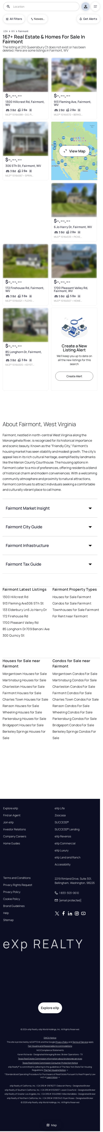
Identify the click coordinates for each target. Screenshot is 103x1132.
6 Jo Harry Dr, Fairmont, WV (73, 227)
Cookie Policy (11, 899)
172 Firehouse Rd (15, 616)
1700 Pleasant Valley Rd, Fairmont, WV (71, 289)
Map (51, 1125)
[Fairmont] (23, 31)
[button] (50, 508)
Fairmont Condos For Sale (72, 693)
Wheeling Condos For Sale (72, 712)
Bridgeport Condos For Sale (73, 725)
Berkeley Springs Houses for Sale (24, 734)
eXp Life (60, 808)
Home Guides (11, 843)
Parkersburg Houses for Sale (24, 718)
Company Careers (14, 836)
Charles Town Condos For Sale (75, 699)
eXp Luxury (61, 850)
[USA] (6, 31)
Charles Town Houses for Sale (25, 699)
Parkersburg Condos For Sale (74, 718)
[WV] (13, 31)
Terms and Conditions (17, 877)
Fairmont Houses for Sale (22, 693)
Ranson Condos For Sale (71, 706)
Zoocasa (60, 815)
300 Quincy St (14, 635)
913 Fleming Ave (15, 603)
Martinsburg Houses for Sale (24, 680)
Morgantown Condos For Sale (74, 673)
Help (6, 913)
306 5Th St (35, 603)
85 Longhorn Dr (14, 629)
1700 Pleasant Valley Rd (21, 622)
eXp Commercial (65, 843)
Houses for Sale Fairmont (71, 597)
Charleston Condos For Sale (73, 686)
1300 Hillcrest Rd (15, 597)
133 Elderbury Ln (15, 610)
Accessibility (62, 864)
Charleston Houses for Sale (24, 686)
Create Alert (74, 376)
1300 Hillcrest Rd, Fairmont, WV (24, 103)
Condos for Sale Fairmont (71, 603)
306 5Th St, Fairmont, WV (23, 166)
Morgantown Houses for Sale (25, 673)
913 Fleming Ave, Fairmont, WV (72, 103)
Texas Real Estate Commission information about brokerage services (50, 1058)
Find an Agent (11, 815)
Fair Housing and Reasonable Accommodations (50, 1046)
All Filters (14, 19)
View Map (74, 151)
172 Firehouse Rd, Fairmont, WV (24, 289)
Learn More (52, 1077)
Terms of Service (80, 1042)
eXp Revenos (63, 836)
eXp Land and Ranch (67, 857)
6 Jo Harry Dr (37, 610)
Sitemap (8, 920)
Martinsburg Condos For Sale (74, 680)
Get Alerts (88, 19)
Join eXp (8, 822)
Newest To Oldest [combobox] (39, 19)
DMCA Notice (50, 1037)
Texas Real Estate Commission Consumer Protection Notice (50, 1062)
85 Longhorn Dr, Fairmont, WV (23, 353)
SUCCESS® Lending (67, 829)
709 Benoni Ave (38, 629)
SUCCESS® (62, 822)
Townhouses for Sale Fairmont (75, 610)
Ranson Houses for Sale (21, 706)
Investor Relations (14, 829)
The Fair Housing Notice (55, 1070)
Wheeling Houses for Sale (22, 712)
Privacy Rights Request (17, 884)
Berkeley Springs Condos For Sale (74, 734)
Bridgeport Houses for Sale (23, 725)
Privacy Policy (11, 892)
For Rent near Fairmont (70, 616)
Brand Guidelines (14, 906)
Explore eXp (10, 808)
